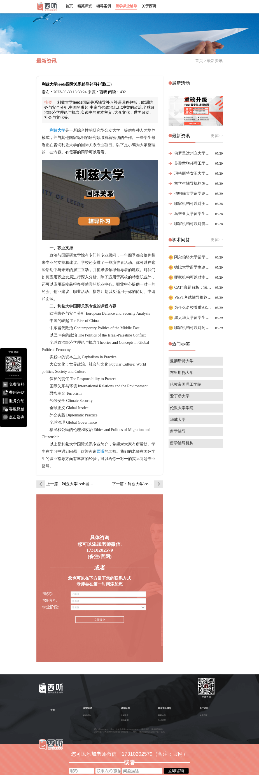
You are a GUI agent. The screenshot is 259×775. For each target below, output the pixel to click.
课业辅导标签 (157, 729)
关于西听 (149, 6)
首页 (69, 6)
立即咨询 (176, 771)
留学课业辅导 (126, 6)
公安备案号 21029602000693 (127, 729)
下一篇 (137, 484)
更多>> (217, 136)
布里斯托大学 (181, 373)
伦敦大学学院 (181, 408)
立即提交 (99, 620)
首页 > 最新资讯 (209, 61)
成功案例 (125, 720)
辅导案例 (103, 6)
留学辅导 (178, 431)
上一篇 (71, 484)
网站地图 (145, 729)
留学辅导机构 (181, 443)
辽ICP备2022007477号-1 (104, 729)
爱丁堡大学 (180, 396)
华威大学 (178, 420)
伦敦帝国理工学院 (185, 384)
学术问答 (162, 720)
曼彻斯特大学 (181, 361)
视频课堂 (125, 715)
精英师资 (84, 6)
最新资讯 (162, 715)
